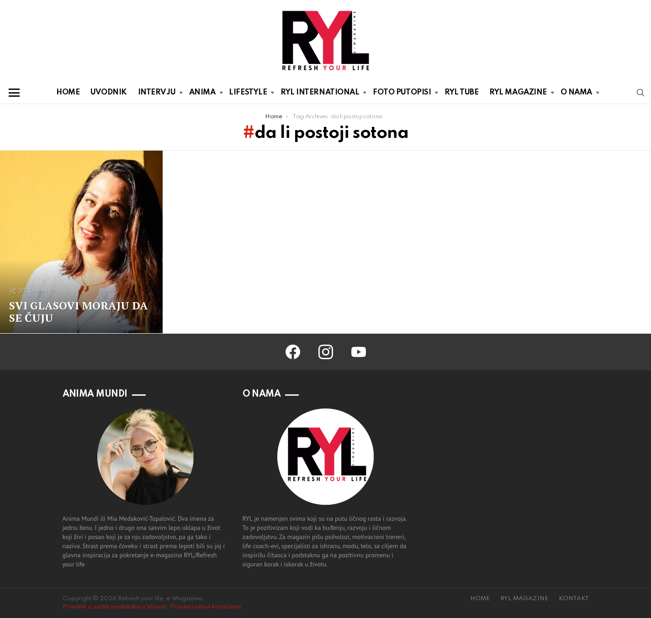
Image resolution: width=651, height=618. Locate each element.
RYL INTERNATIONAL (320, 94)
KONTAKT (574, 599)
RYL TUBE (461, 92)
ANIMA (202, 94)
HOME (67, 92)
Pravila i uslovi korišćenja (205, 607)
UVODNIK (108, 92)
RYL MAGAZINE (518, 94)
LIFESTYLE (248, 94)
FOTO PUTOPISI (402, 94)
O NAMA (576, 94)
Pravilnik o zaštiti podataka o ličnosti (114, 607)
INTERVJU (156, 94)
